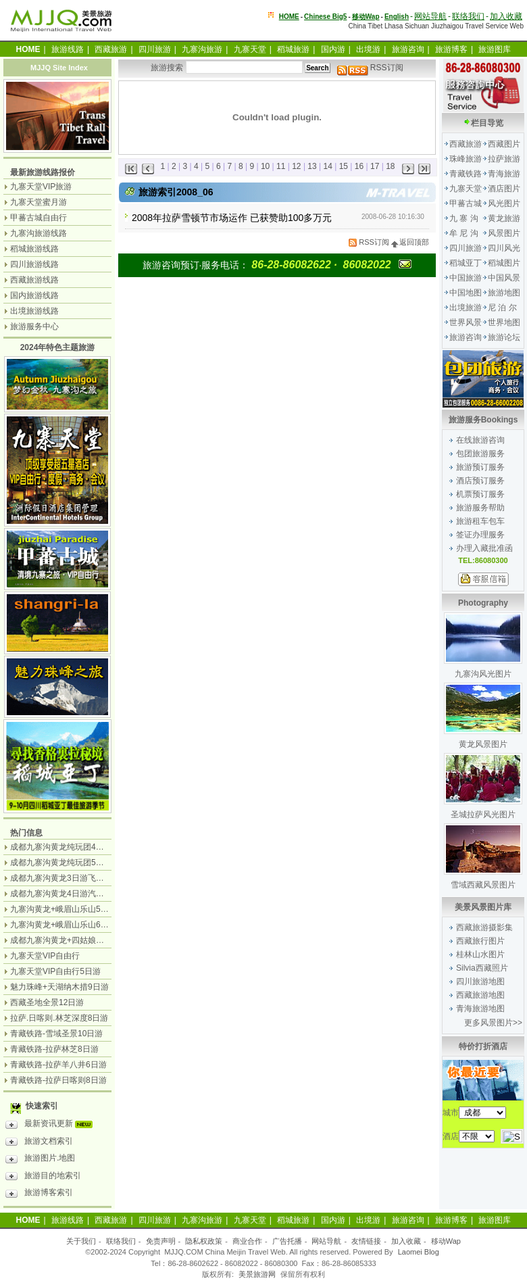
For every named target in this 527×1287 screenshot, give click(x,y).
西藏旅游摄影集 (484, 927)
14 (328, 166)
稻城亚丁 (465, 263)
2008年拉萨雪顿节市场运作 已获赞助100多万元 (232, 217)
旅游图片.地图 (40, 1160)
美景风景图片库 (483, 907)
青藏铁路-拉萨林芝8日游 (54, 1049)
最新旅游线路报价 (42, 172)
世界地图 (504, 322)
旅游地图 (504, 292)
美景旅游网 (257, 1274)
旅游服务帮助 (480, 507)
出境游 (368, 49)
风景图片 (504, 233)
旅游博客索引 (39, 1194)
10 (265, 166)
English (396, 16)
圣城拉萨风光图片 (483, 814)
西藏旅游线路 (34, 280)
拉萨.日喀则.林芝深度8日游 (59, 1018)
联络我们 (468, 16)
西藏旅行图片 (480, 941)
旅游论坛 (504, 337)
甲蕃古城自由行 (38, 217)
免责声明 (161, 1241)
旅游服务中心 (34, 326)
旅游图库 (494, 49)
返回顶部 (410, 242)
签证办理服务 (480, 534)
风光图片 (504, 203)
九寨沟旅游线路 (38, 233)
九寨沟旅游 (202, 49)
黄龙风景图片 (483, 744)
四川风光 (504, 248)
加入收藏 (506, 16)
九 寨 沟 (463, 218)
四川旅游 (155, 49)
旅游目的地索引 (43, 1177)
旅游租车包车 (480, 521)
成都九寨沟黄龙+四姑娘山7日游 (67, 940)
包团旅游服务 (480, 453)
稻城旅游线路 (34, 248)
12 (296, 166)
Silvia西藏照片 (482, 968)
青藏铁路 (465, 173)
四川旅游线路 (34, 264)
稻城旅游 (293, 49)
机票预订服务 (480, 494)
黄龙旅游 (504, 218)
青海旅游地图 (480, 1008)
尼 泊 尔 (502, 307)
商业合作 (247, 1241)
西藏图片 (504, 144)
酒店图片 (504, 188)
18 (390, 166)
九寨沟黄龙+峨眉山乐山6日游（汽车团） (83, 924)
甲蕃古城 (465, 203)
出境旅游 (465, 307)
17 (374, 166)
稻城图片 (504, 263)
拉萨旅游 (504, 159)
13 (311, 166)
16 (359, 166)
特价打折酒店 (483, 1046)
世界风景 (465, 322)
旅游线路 (67, 49)
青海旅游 (504, 173)
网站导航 (430, 16)
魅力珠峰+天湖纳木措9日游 (59, 987)
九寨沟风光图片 (483, 674)
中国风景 (504, 278)
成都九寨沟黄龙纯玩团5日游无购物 (73, 862)
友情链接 (366, 1241)
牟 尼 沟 (463, 233)
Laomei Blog (418, 1252)
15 (343, 166)
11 (280, 166)
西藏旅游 (111, 49)
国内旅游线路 (34, 295)
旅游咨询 (408, 49)
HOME (289, 16)
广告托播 (287, 1241)
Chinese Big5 (325, 16)
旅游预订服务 (480, 467)
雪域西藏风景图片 (483, 885)
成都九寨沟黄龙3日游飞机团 (61, 878)
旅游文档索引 (39, 1143)
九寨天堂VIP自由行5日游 (55, 971)
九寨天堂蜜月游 (38, 202)
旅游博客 (451, 49)
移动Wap (446, 1241)
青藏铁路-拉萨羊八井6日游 (58, 1064)
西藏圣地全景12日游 (47, 1002)
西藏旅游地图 (480, 995)
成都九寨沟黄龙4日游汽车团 (61, 893)
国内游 (333, 49)
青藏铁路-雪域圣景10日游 (56, 1033)
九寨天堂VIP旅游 (41, 186)
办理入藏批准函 (484, 548)
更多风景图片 (488, 1022)
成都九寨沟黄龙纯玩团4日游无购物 (73, 847)
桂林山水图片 (480, 954)
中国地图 (465, 292)
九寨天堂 (250, 49)
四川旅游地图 (480, 981)
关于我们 (81, 1241)
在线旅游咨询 (480, 440)
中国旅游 (465, 278)
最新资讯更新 (52, 1125)
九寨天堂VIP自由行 (45, 956)
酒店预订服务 (480, 480)
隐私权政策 (203, 1241)
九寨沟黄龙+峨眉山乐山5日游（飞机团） (83, 909)
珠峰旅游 (465, 159)
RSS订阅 (370, 67)
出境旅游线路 (34, 311)
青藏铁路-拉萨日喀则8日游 (58, 1080)
